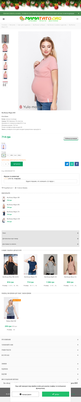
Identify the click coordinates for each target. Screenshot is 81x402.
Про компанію (6, 339)
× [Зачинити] (78, 13)
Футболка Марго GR (13, 219)
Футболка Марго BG (13, 204)
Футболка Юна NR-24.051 (10, 277)
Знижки (4, 364)
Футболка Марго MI (13, 197)
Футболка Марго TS (13, 212)
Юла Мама (5, 116)
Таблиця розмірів (71, 138)
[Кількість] (6, 164)
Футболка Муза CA (70, 277)
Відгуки (4, 374)
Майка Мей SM (11, 321)
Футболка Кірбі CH (50, 277)
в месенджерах (68, 13)
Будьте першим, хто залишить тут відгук (40, 181)
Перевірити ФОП (72, 383)
